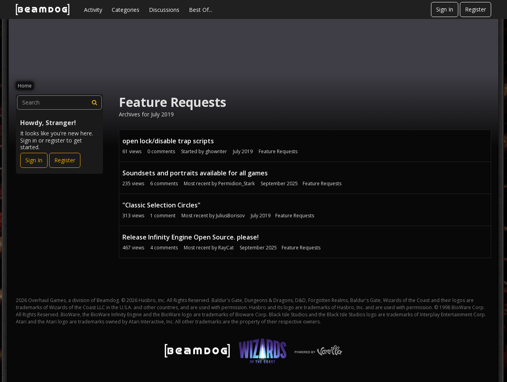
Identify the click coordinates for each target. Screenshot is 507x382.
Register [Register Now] (64, 160)
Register (475, 9)
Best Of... (200, 9)
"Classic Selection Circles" (161, 205)
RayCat (226, 247)
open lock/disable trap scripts (168, 141)
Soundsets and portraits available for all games (195, 173)
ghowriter (216, 151)
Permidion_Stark (236, 183)
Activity (93, 9)
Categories (125, 9)
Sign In (444, 9)
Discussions (164, 9)
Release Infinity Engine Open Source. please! (190, 237)
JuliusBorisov (230, 215)
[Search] (95, 102)
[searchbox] (59, 102)
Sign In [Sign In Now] (33, 160)
